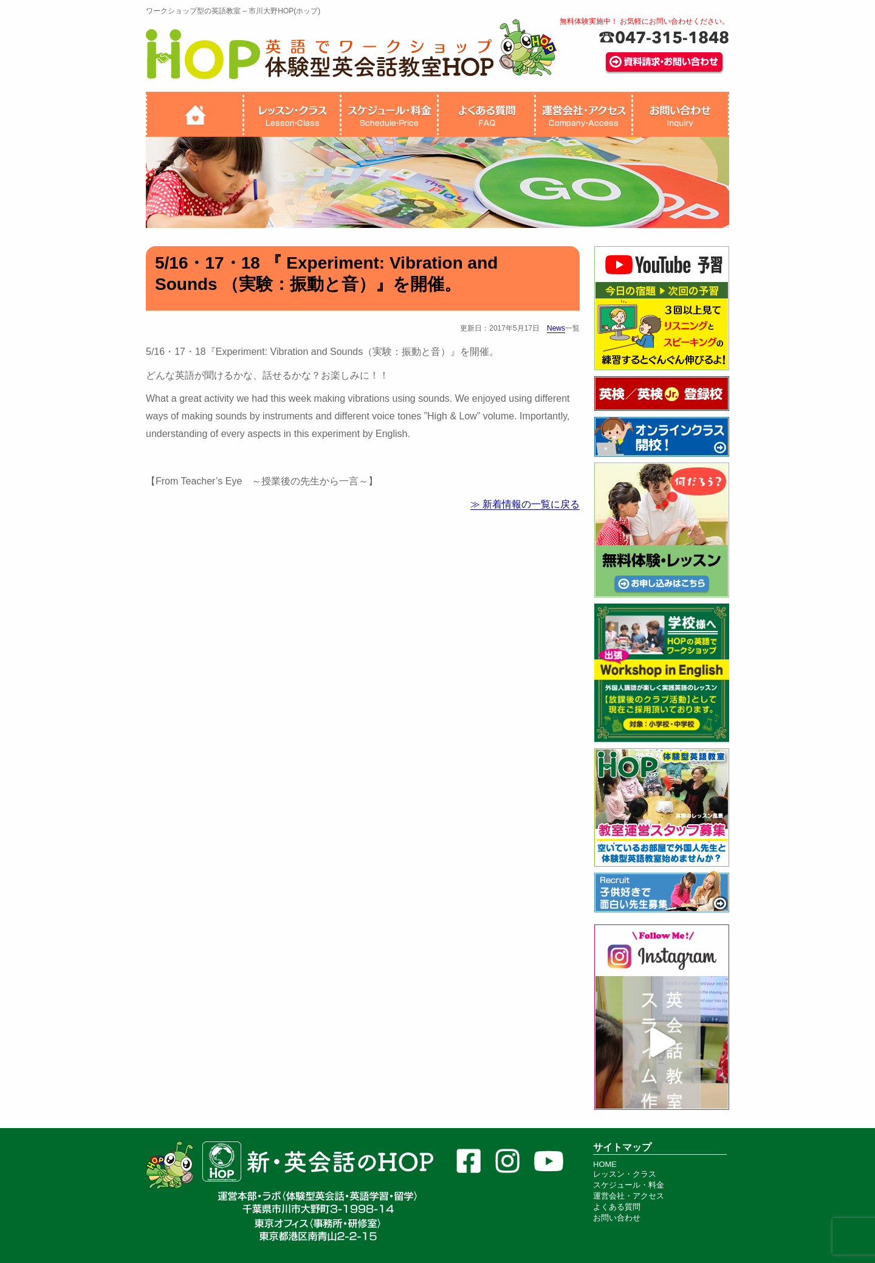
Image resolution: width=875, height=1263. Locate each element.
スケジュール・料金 (628, 1184)
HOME (605, 1164)
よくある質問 (616, 1206)
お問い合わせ (616, 1217)
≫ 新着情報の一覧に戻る (525, 504)
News (556, 328)
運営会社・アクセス (628, 1195)
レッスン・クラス (624, 1174)
